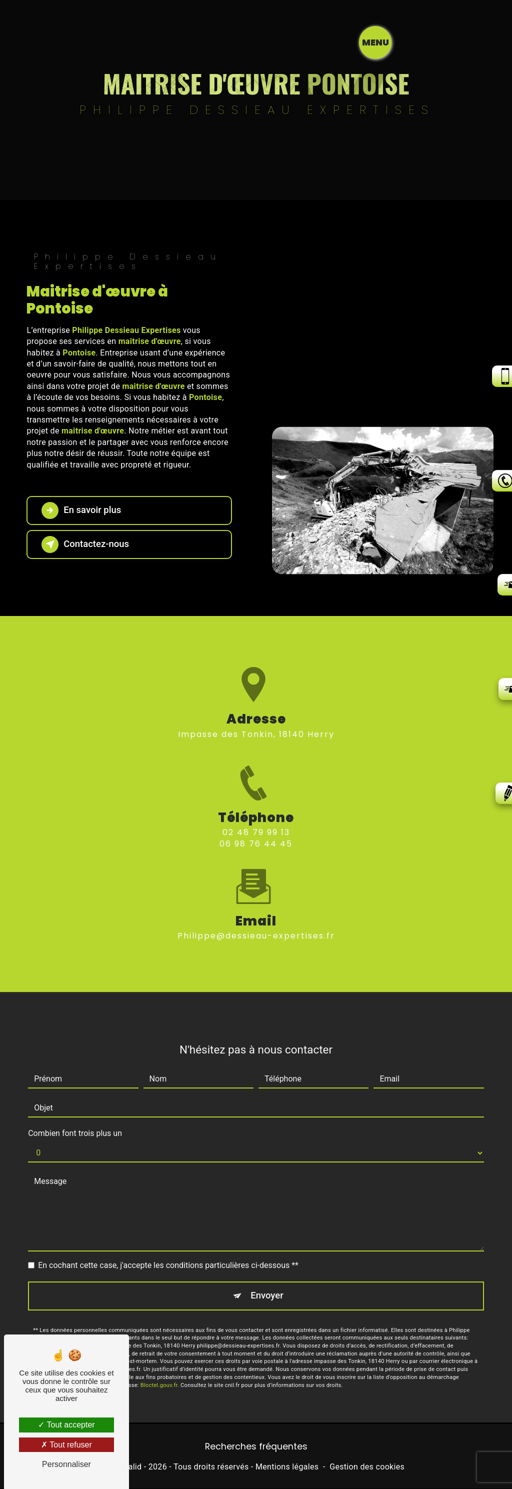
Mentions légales (287, 1467)
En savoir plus (83, 510)
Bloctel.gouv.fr (159, 1363)
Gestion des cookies (367, 1467)
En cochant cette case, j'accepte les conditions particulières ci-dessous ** (168, 1243)
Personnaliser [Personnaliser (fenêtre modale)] (66, 1464)
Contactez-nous (87, 544)
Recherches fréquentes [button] (256, 1447)
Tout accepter (66, 1424)
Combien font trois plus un (75, 1111)
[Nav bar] (477, 42)
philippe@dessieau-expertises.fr (256, 914)
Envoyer (267, 1273)
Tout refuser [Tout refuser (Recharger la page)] (66, 1444)
